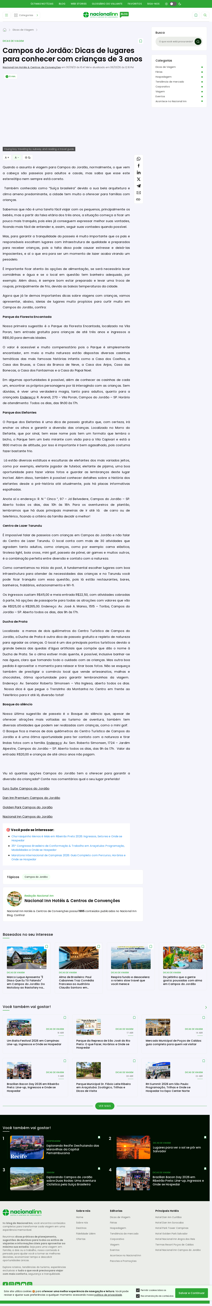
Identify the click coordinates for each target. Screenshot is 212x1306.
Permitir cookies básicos (151, 1290)
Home (79, 1217)
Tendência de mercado (170, 81)
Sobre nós (82, 1222)
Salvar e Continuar (192, 1293)
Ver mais (105, 1106)
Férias (159, 72)
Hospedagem (164, 76)
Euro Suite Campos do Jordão (26, 788)
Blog (62, 3)
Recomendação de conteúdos (155, 1296)
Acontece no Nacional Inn (171, 101)
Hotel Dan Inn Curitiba (168, 1217)
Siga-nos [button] (153, 3)
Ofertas (80, 1239)
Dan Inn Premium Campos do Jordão (31, 798)
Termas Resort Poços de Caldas (174, 1244)
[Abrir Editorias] (26, 15)
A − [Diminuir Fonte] (17, 158)
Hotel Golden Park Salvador (171, 1233)
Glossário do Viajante (107, 3)
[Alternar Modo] (28, 157)
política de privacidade (108, 1295)
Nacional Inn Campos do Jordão (28, 816)
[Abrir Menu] (6, 15)
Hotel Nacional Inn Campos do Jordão (178, 1250)
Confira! (19, 915)
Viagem (160, 91)
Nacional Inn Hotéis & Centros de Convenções (32, 67)
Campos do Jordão (36, 877)
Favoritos (135, 3)
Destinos (81, 1228)
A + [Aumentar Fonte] (7, 158)
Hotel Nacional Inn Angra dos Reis (175, 1239)
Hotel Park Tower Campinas (171, 1228)
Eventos (160, 96)
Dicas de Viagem (13, 41)
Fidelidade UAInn (86, 1233)
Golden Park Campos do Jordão (28, 807)
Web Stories (78, 3)
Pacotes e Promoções (123, 1261)
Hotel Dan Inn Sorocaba (169, 1222)
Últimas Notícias (42, 3)
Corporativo (163, 86)
